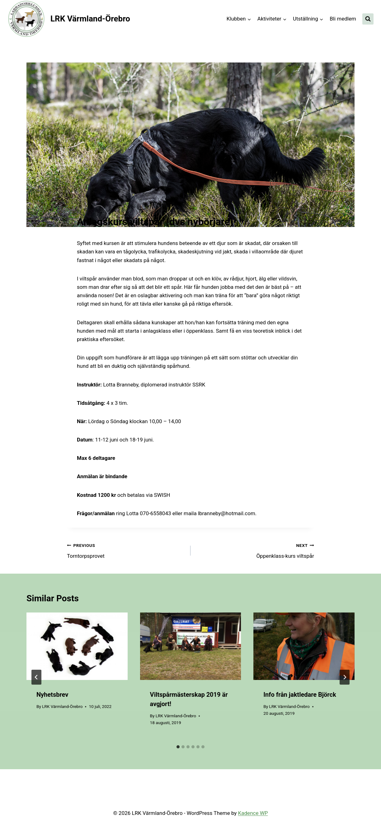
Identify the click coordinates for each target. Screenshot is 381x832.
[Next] (345, 677)
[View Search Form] (368, 19)
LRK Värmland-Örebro (62, 706)
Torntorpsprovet (126, 550)
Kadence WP (253, 813)
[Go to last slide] (36, 677)
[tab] (178, 746)
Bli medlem (343, 19)
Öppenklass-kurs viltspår (255, 550)
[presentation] (77, 646)
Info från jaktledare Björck (299, 694)
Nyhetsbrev (52, 694)
